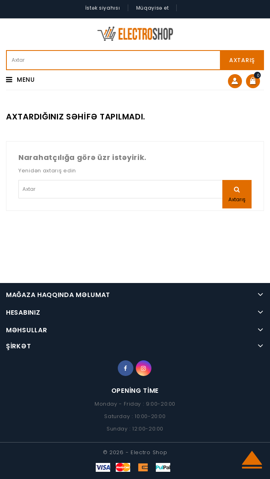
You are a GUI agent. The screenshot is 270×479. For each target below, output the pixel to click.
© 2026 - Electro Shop (135, 452)
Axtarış (242, 60)
